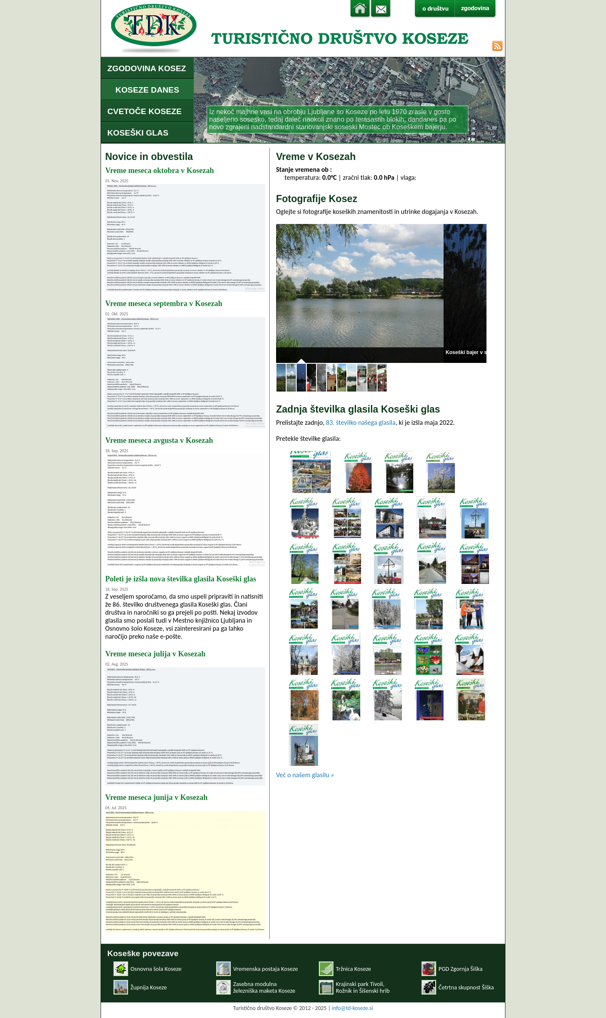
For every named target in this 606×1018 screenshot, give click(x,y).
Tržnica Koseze (353, 969)
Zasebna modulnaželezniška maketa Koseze (264, 987)
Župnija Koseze (148, 987)
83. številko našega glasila (361, 422)
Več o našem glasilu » (305, 775)
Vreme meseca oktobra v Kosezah (159, 170)
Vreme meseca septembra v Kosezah (163, 303)
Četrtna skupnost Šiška (466, 987)
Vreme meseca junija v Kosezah (156, 797)
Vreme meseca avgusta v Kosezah (159, 440)
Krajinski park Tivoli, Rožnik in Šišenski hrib (363, 987)
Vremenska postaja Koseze (265, 969)
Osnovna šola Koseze (155, 969)
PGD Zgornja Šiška (461, 969)
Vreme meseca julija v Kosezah (155, 654)
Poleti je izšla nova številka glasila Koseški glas (180, 579)
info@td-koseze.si (352, 1008)
